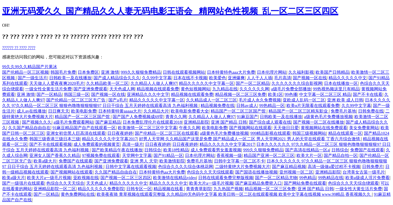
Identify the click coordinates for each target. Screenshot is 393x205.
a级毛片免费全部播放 (291, 89)
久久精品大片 (156, 111)
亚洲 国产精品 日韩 (229, 122)
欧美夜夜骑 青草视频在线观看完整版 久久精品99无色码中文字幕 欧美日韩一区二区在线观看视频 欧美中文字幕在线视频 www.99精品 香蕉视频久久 (234, 194)
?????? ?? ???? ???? (18, 47)
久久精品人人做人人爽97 (154, 83)
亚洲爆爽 (236, 78)
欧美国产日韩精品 (332, 72)
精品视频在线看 (169, 189)
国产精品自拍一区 (341, 155)
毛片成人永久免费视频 (260, 100)
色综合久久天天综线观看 (210, 172)
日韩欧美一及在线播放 (70, 78)
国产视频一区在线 (310, 78)
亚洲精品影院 (196, 122)
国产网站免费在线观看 (305, 183)
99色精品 (307, 177)
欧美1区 (275, 94)
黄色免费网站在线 (78, 194)
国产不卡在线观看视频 (50, 144)
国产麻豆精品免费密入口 (258, 183)
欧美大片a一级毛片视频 (49, 177)
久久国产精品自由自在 (29, 127)
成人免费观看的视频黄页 (96, 144)
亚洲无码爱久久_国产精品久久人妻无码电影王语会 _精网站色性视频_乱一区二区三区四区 (170, 11)
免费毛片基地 (343, 111)
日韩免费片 (372, 166)
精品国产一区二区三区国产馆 (239, 111)
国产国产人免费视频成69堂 (138, 116)
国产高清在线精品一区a (307, 150)
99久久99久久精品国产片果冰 (29, 66)
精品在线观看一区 (345, 133)
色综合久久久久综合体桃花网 (185, 166)
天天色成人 (96, 183)
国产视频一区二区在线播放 (318, 122)
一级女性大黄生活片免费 (358, 189)
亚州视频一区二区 (296, 172)
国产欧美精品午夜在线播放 (117, 150)
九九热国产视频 (228, 189)
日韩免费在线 (370, 111)
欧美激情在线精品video (174, 177)
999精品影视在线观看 (270, 133)
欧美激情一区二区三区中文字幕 (147, 127)
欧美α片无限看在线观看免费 (312, 105)
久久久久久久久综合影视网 (296, 83)
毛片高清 (282, 78)
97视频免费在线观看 (101, 155)
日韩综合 (152, 150)
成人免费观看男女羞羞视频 (216, 150)
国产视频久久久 (37, 122)
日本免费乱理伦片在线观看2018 (152, 122)
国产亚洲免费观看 (90, 89)
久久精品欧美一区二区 (107, 83)
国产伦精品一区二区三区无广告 (76, 100)
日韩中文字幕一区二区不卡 (239, 161)
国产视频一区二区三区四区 (125, 177)
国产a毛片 (117, 100)
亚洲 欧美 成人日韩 (345, 100)
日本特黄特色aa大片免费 (162, 172)
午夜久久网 (189, 127)
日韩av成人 (246, 105)
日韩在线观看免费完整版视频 (225, 177)
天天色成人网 (122, 89)
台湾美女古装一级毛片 (364, 172)
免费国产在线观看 (367, 150)
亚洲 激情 (110, 72)
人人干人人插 (259, 78)
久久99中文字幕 (157, 78)
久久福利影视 (301, 72)
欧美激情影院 (172, 161)
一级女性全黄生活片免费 (48, 89)
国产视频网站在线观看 (250, 127)
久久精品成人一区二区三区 (211, 100)
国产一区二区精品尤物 (276, 177)
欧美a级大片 (45, 161)
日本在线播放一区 (341, 83)
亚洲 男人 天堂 (144, 161)
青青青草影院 (198, 189)
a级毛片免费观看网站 (73, 122)
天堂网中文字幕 (137, 155)
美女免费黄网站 (364, 127)
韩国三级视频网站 (309, 133)
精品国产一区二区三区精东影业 (299, 111)
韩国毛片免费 (63, 72)
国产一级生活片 (32, 78)
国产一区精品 (49, 94)
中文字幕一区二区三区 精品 (325, 94)
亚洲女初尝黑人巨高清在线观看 (75, 133)
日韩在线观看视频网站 (184, 72)
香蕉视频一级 (229, 155)
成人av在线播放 (31, 111)
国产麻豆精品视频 (289, 166)
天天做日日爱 (286, 127)
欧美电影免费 (83, 111)
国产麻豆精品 (108, 122)
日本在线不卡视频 (190, 78)
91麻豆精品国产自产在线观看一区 (84, 127)
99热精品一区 (272, 105)
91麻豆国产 (247, 116)
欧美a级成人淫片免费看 (367, 177)
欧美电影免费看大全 (190, 111)
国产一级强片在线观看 (23, 183)
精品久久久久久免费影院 (101, 189)
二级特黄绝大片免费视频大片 (242, 166)
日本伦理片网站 (271, 72)
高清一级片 (132, 144)
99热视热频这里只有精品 (336, 89)
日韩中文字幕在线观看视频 (130, 166)
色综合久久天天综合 (65, 183)
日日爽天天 (58, 111)
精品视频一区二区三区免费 (240, 94)
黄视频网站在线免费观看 (324, 127)
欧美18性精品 (176, 150)
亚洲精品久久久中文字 (148, 94)
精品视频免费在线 (217, 105)
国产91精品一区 (168, 155)
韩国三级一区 (76, 94)
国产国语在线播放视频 (256, 172)
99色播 (291, 94)
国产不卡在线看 (367, 94)
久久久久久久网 (254, 89)
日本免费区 (88, 72)
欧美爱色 (217, 78)
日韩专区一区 (139, 189)
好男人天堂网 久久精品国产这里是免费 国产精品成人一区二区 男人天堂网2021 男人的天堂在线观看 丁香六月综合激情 (250, 139)
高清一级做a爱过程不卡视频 (334, 166)
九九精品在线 (225, 89)
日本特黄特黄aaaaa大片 (120, 111)
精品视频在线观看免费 (158, 89)
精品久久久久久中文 (348, 78)
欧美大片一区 (309, 155)
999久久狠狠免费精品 (141, 72)
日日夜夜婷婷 (120, 133)
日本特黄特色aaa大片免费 (231, 72)
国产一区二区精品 (253, 83)
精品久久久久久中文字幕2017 (109, 139)
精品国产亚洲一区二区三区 (269, 155)
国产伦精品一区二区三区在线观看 (166, 133)
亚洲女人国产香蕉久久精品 (54, 155)
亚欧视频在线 (86, 177)
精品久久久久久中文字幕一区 (206, 83)
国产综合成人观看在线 (270, 122)
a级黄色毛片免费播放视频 (328, 116)
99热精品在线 (330, 177)
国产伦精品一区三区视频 (25, 72)
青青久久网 (176, 116)
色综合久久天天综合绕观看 (353, 183)
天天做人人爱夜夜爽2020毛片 (56, 83)
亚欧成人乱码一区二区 (304, 100)
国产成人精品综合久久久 (117, 78)
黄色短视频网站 (195, 89)
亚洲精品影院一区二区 (55, 189)
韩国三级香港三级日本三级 (54, 139)
